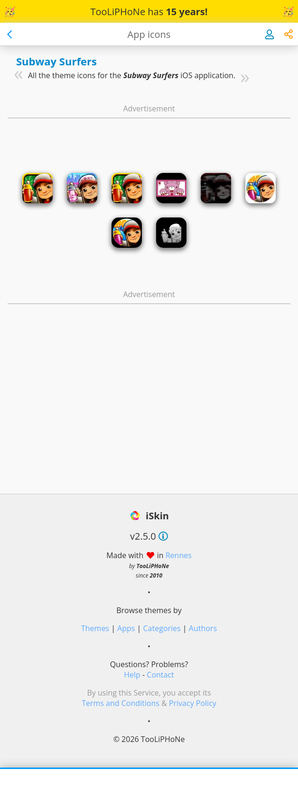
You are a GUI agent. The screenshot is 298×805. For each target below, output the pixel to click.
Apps (126, 628)
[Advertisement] (149, 136)
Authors (203, 628)
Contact (160, 674)
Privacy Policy (192, 703)
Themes (95, 628)
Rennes (179, 555)
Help (132, 674)
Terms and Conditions (120, 703)
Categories (162, 628)
